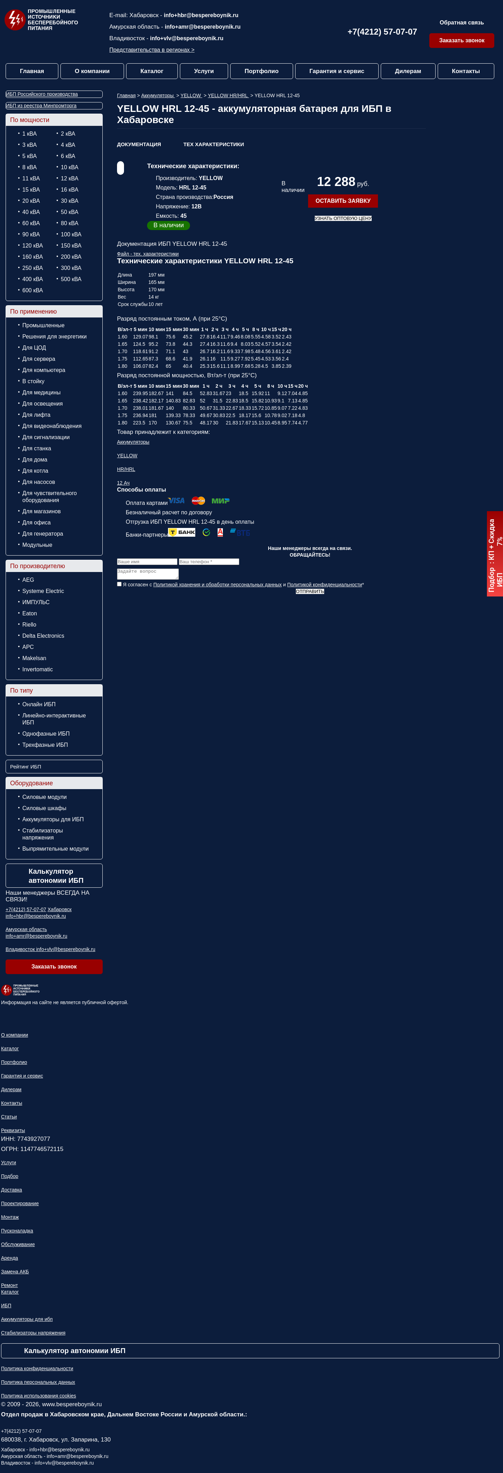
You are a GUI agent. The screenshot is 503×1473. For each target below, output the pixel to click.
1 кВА (29, 134)
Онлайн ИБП (39, 704)
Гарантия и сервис (336, 71)
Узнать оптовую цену (343, 218)
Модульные (37, 545)
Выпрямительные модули (55, 849)
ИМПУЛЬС (36, 602)
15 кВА (31, 190)
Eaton (29, 613)
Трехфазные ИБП (45, 745)
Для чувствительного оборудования (49, 496)
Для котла (35, 471)
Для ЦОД (34, 348)
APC (28, 647)
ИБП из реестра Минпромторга (41, 105)
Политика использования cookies (38, 1396)
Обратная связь (462, 23)
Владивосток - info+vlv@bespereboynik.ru (47, 1463)
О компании (92, 71)
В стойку (33, 381)
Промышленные (43, 325)
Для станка (36, 448)
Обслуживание (18, 1244)
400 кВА (32, 279)
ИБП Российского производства (42, 94)
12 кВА (69, 178)
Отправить (310, 593)
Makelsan (34, 658)
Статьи (9, 1117)
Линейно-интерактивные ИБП (54, 719)
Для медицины (41, 392)
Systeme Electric (43, 591)
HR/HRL (126, 469)
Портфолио (261, 71)
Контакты (466, 71)
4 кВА (68, 145)
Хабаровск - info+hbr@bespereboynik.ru (45, 1449)
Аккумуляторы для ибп (27, 1319)
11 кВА (31, 178)
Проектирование (20, 1203)
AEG (28, 580)
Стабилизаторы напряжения (42, 834)
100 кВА (71, 234)
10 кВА (69, 167)
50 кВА (69, 212)
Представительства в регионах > (152, 50)
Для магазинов (41, 511)
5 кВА (29, 156)
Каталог (151, 71)
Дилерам (408, 71)
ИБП (6, 1305)
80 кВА (69, 223)
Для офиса (36, 522)
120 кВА (32, 246)
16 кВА (69, 190)
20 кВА (31, 201)
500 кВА (71, 279)
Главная (32, 71)
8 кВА (29, 167)
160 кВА (32, 257)
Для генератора (42, 534)
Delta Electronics (43, 636)
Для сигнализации (46, 437)
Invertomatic (37, 669)
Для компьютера (43, 370)
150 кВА (71, 246)
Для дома (34, 460)
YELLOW (191, 95)
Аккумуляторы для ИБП (53, 819)
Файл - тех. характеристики (148, 254)
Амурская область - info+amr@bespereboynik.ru (54, 1456)
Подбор (9, 1176)
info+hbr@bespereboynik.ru (201, 15)
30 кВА (69, 201)
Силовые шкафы (44, 808)
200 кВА (71, 257)
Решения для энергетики (54, 336)
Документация (139, 144)
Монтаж (10, 1217)
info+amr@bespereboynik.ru (203, 27)
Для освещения (42, 404)
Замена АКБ (15, 1271)
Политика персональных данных (38, 1382)
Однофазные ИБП (46, 734)
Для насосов (38, 482)
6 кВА (68, 156)
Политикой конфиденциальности (324, 586)
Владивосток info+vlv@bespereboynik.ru (50, 949)
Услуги (204, 71)
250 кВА (32, 268)
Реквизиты (13, 1130)
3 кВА (29, 145)
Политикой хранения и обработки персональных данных (217, 586)
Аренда (9, 1258)
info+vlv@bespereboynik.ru (187, 38)
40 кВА (31, 212)
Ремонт (9, 1285)
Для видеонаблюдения (52, 426)
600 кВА (32, 290)
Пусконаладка (17, 1231)
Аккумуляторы (158, 95)
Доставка (11, 1190)
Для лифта (36, 415)
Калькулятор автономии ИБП (56, 875)
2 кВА (68, 134)
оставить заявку (342, 201)
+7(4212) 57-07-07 (382, 31)
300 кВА (71, 268)
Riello (29, 625)
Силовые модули (44, 797)
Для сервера (38, 359)
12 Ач (123, 483)
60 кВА (31, 223)
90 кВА (31, 234)
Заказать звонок (461, 40)
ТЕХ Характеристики (213, 144)
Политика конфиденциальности (37, 1368)
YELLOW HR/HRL (228, 95)
